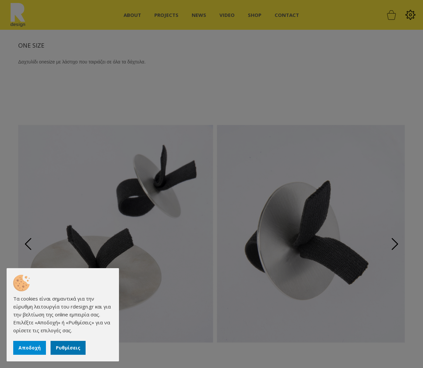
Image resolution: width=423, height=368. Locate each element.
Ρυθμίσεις (68, 348)
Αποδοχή (30, 348)
